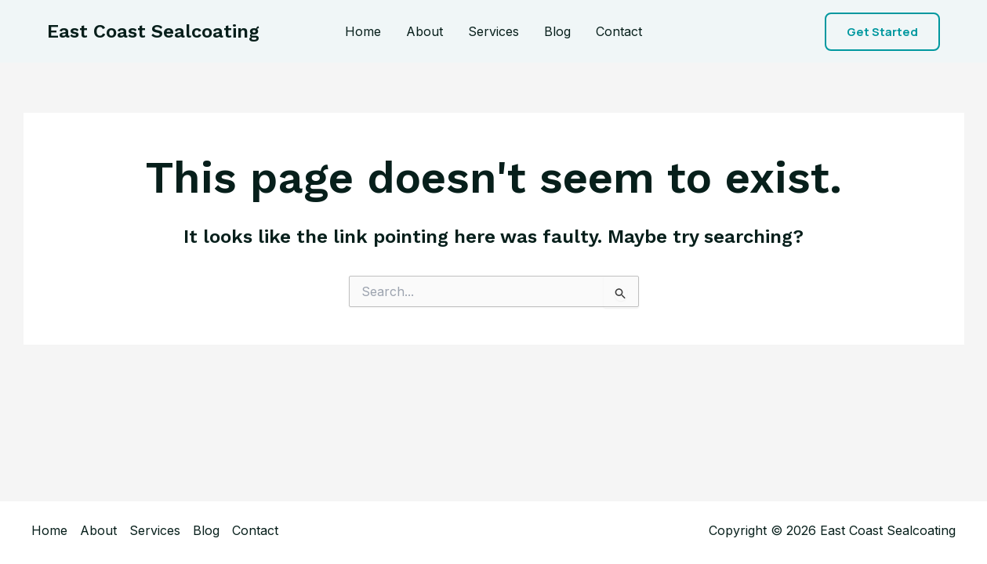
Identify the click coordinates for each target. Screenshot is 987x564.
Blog (557, 31)
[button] (882, 32)
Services (493, 31)
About (424, 31)
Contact (619, 31)
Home (363, 31)
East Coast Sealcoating (153, 31)
